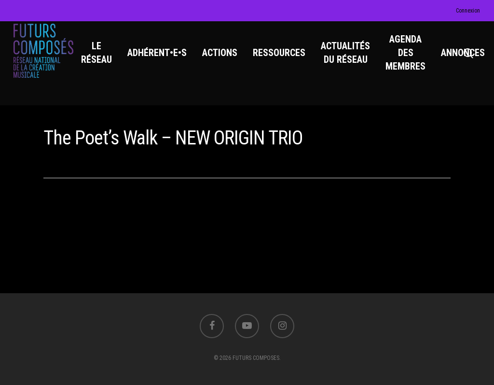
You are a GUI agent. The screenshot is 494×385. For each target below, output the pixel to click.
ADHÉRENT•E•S (162, 58)
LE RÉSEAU (101, 58)
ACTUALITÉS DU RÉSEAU (350, 58)
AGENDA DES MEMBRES (410, 58)
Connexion (468, 10)
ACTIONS (224, 58)
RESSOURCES (284, 58)
